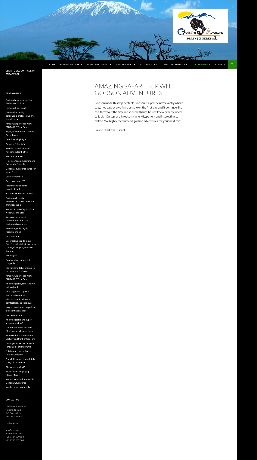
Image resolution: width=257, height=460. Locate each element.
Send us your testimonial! (18, 387)
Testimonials (200, 64)
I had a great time (14, 315)
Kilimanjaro (11, 255)
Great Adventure (14, 176)
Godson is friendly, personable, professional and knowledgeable (20, 116)
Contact (220, 64)
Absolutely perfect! (15, 367)
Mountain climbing (98, 64)
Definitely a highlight (16, 139)
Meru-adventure (14, 156)
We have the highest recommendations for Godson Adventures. (17, 220)
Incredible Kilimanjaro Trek (19, 193)
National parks (124, 64)
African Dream (13, 236)
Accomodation (148, 64)
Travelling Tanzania (173, 64)
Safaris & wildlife (69, 64)
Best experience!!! (15, 181)
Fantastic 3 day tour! (16, 107)
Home (52, 64)
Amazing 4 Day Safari (16, 144)
